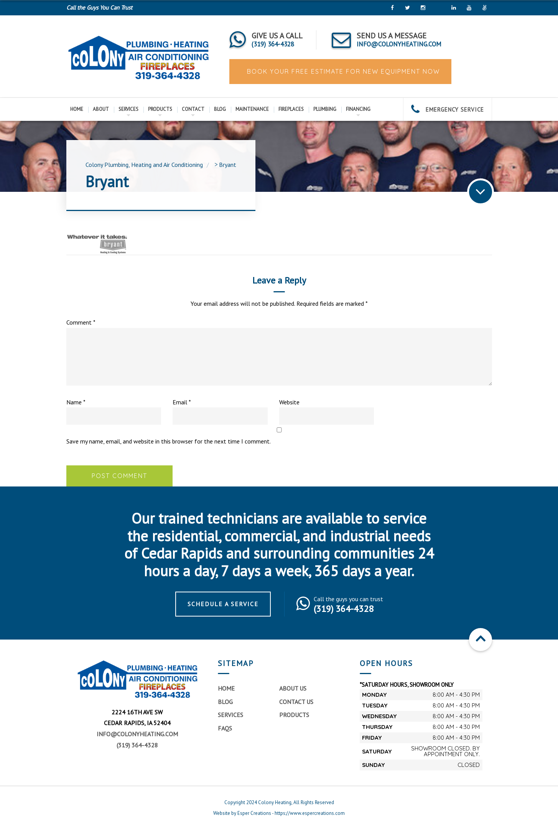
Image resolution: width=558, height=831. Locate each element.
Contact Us (296, 702)
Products (160, 109)
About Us (292, 688)
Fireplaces (291, 109)
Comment (80, 322)
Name (76, 402)
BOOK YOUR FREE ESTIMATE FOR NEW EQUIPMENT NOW (342, 71)
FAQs (225, 728)
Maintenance (252, 109)
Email (182, 402)
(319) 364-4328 (137, 745)
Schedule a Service (223, 604)
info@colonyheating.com (137, 734)
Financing (358, 109)
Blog (220, 109)
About (101, 109)
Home (76, 109)
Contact (193, 109)
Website (289, 402)
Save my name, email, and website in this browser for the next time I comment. (168, 441)
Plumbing (324, 109)
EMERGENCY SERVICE (447, 109)
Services (128, 109)
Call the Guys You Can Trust (99, 7)
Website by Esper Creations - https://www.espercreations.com (279, 813)
